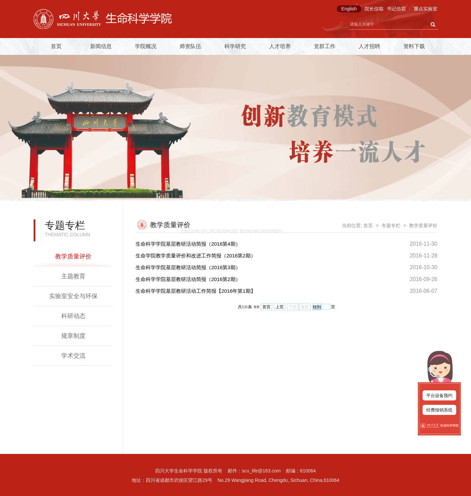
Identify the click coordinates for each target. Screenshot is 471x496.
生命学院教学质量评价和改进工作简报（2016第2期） (196, 255)
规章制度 (73, 335)
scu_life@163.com (261, 470)
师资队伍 (190, 46)
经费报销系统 (439, 410)
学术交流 (73, 355)
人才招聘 (369, 46)
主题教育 (73, 276)
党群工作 (324, 46)
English (349, 8)
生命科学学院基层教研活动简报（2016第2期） (188, 279)
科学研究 (235, 46)
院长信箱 (374, 8)
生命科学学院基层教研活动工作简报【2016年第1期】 (196, 291)
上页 (280, 307)
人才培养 (280, 46)
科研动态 (73, 316)
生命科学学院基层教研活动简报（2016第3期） (188, 267)
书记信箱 (396, 8)
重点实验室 (425, 8)
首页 (56, 46)
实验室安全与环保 (73, 296)
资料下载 (414, 46)
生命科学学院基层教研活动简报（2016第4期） (188, 244)
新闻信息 (101, 46)
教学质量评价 (73, 256)
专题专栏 (391, 225)
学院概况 (145, 46)
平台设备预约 (439, 395)
